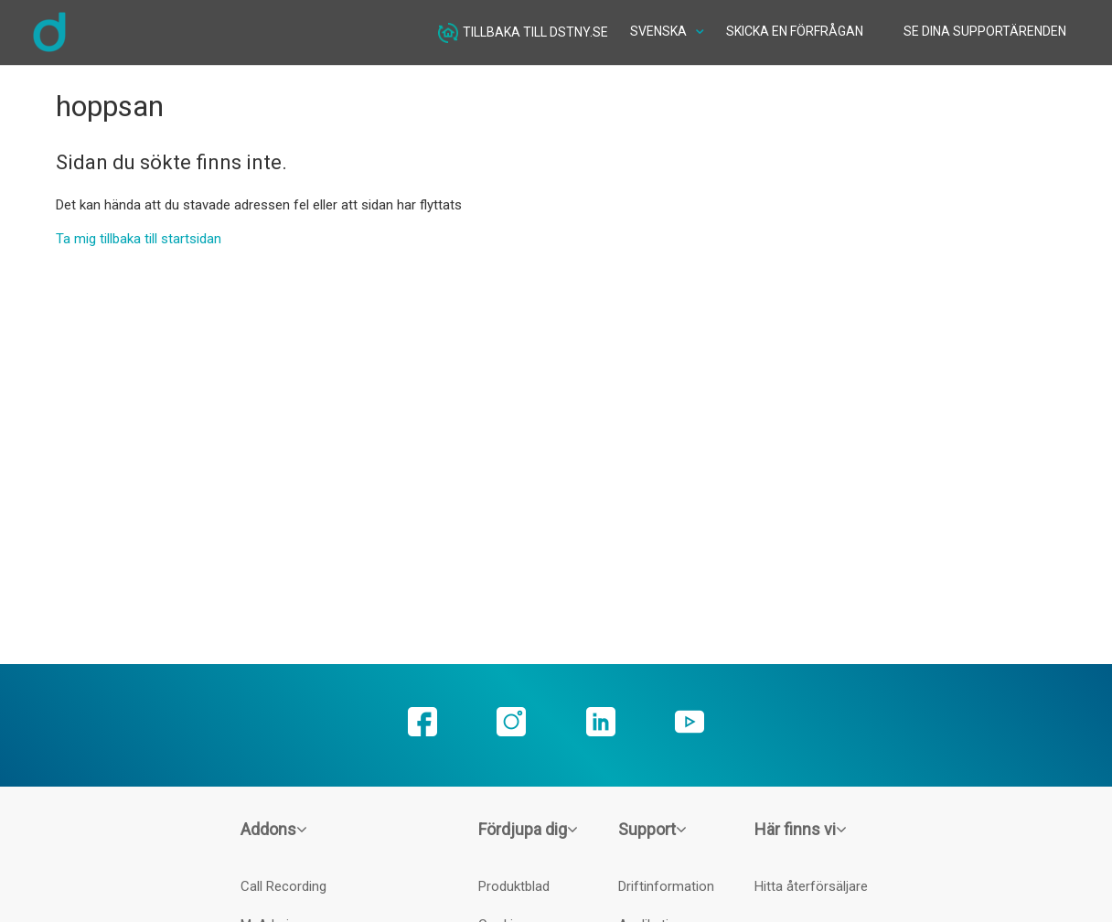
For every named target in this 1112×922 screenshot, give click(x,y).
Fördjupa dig (528, 829)
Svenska (660, 31)
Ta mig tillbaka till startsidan (138, 238)
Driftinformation (666, 886)
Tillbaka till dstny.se (523, 33)
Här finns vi (800, 829)
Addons (274, 829)
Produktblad (514, 886)
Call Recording (283, 886)
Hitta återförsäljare (811, 886)
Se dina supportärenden (985, 31)
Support (652, 829)
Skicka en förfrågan (794, 31)
